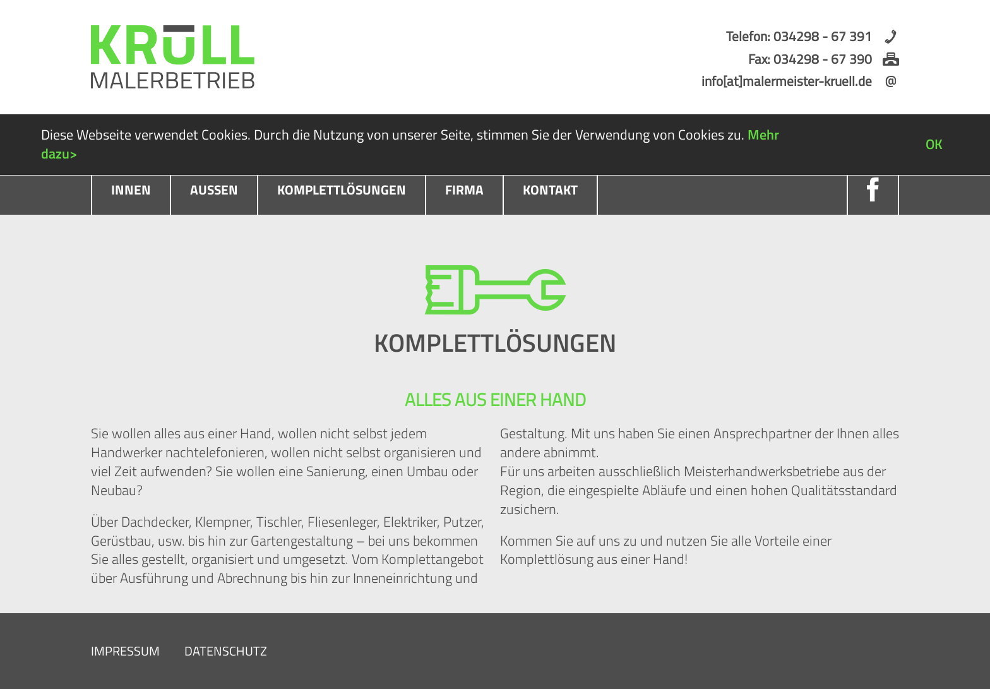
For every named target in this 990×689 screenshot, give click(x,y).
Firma (464, 189)
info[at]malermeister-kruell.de (786, 81)
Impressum (125, 651)
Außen (214, 189)
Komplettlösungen (341, 189)
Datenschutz (225, 651)
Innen (131, 189)
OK (934, 144)
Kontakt (550, 189)
